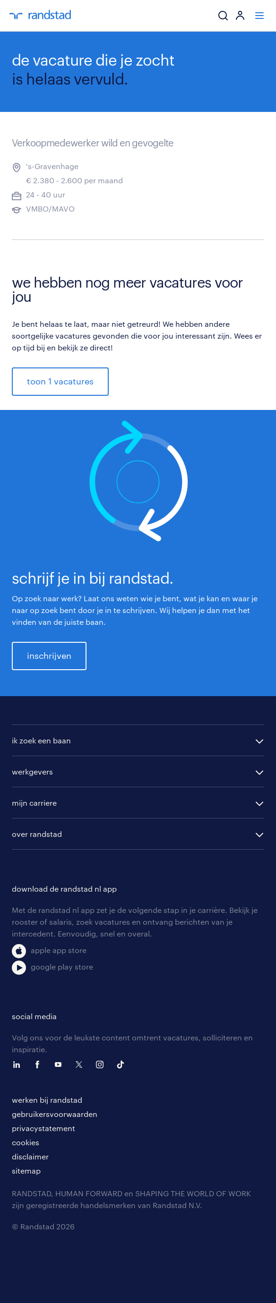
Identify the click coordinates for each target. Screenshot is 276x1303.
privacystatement (43, 1128)
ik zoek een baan (41, 740)
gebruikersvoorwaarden (54, 1113)
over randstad (37, 833)
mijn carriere (34, 802)
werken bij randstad (47, 1099)
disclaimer (30, 1156)
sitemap (26, 1170)
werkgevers (32, 771)
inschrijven (49, 655)
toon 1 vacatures (60, 381)
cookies (25, 1142)
